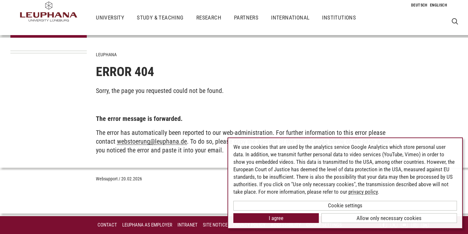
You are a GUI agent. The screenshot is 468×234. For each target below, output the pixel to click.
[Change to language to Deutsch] (419, 5)
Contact (107, 225)
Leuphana (106, 54)
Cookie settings (345, 205)
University (110, 23)
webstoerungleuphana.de (152, 141)
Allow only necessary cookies (389, 218)
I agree (276, 218)
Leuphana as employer (147, 225)
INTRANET (187, 225)
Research (208, 23)
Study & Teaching (160, 23)
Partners (246, 23)
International (290, 23)
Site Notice (215, 225)
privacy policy (363, 191)
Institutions (339, 23)
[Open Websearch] (455, 21)
